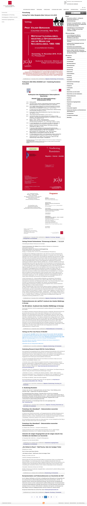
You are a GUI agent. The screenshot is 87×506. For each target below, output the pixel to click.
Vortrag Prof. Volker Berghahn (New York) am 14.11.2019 (39, 15)
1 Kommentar (58, 492)
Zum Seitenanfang (80, 503)
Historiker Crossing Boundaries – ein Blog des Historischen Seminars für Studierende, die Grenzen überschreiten (76, 24)
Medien (68, 89)
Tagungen (58, 237)
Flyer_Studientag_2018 (27, 402)
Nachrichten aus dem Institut (73, 91)
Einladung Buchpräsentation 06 (51, 489)
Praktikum (69, 97)
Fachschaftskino (70, 73)
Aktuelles (83, 9)
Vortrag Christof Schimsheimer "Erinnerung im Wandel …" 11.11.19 (43, 241)
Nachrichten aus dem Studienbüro (74, 93)
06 (51, 497)
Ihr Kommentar (60, 78)
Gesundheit (69, 79)
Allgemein (47, 78)
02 (39, 497)
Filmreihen (69, 75)
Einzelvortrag (53, 78)
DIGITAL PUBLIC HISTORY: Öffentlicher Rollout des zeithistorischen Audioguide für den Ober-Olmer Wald (76, 51)
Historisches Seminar (29, 9)
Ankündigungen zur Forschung (8, 14)
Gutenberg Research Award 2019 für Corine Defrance (38, 349)
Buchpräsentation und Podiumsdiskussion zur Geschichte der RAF (43, 476)
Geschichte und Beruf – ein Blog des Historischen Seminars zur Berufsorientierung (75, 19)
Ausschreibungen (71, 59)
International (74, 9)
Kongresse (69, 85)
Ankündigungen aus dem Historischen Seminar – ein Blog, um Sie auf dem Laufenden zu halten (75, 29)
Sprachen (69, 99)
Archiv (3, 21)
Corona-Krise (4, 12)
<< (31, 497)
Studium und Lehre (57, 9)
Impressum (66, 503)
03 (42, 497)
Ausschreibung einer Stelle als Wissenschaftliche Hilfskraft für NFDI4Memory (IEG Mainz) (74, 36)
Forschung (47, 9)
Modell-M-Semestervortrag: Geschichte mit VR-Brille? (76, 40)
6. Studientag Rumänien (29, 387)
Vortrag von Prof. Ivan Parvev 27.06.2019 (34, 331)
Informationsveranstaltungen (73, 81)
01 (37, 497)
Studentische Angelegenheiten (8, 19)
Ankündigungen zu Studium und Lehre (9, 17)
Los (82, 12)
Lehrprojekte (70, 87)
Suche (69, 12)
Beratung (66, 9)
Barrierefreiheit (73, 503)
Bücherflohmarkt (70, 65)
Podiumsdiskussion (50, 328)
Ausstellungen (70, 61)
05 (48, 497)
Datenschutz (61, 503)
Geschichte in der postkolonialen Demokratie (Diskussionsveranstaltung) (75, 47)
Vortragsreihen (26, 238)
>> (56, 497)
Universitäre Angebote (72, 108)
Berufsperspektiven (71, 63)
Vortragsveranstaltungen (72, 115)
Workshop (69, 117)
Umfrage (69, 105)
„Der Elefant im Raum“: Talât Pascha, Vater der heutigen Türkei (41, 447)
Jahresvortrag (70, 83)
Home (84, 7)
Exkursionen (70, 71)
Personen (39, 9)
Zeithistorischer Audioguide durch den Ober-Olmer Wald (75, 44)
